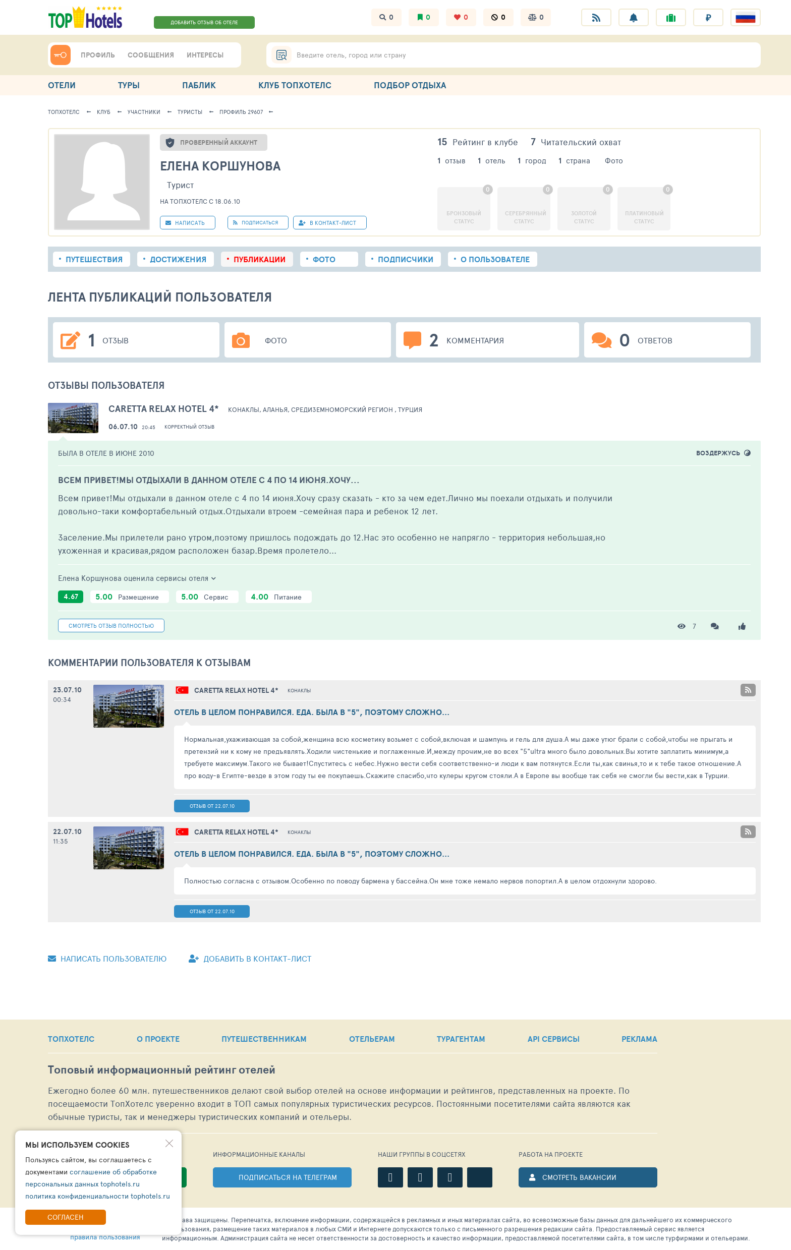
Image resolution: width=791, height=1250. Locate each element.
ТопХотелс (64, 111)
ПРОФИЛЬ (98, 55)
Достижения (178, 259)
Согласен (65, 1217)
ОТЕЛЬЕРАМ (372, 1039)
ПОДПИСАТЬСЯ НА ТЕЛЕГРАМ (288, 1177)
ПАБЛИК (199, 85)
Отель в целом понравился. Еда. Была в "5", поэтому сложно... (311, 712)
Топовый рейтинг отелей (161, 1069)
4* (236, 690)
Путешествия (94, 259)
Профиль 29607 (241, 111)
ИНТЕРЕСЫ (205, 55)
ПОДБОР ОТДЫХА (410, 85)
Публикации (260, 259)
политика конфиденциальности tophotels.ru (97, 1196)
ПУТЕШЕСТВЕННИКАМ (264, 1039)
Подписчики (405, 259)
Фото (324, 259)
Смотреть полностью (111, 625)
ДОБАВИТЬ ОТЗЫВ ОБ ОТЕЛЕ (204, 22)
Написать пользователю (107, 958)
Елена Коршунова (220, 165)
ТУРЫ (129, 85)
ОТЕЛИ (62, 85)
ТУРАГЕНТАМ (461, 1039)
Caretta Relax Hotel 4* (163, 408)
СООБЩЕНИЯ (151, 55)
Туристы (190, 111)
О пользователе (495, 259)
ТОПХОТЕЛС (71, 1039)
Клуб (103, 111)
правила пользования (105, 1236)
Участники (144, 111)
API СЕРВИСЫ (554, 1039)
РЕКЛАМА (639, 1039)
